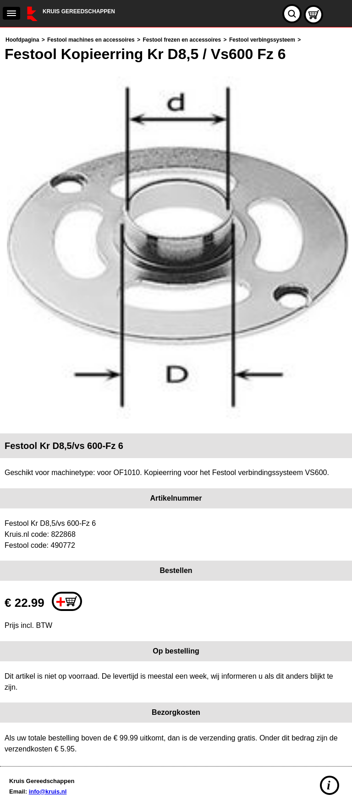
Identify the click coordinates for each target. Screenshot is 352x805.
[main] (176, 394)
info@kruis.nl (48, 791)
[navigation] (11, 13)
